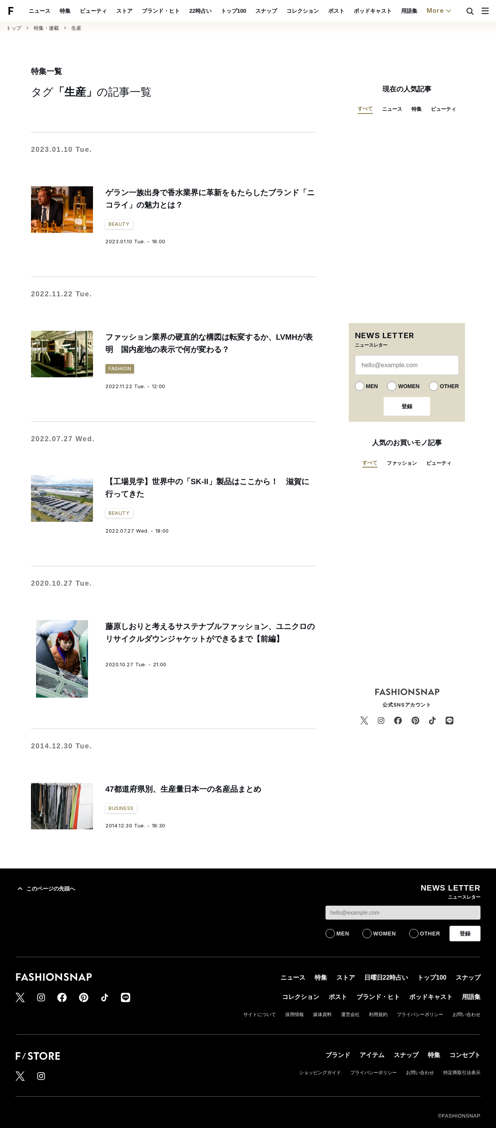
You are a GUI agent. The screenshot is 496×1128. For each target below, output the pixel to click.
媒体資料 (322, 1014)
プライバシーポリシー (420, 1014)
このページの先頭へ (45, 888)
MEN (372, 386)
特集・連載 (46, 28)
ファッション (402, 463)
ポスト (354, 11)
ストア (142, 11)
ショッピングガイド (320, 1072)
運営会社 (350, 1014)
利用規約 (378, 1014)
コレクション (320, 11)
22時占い (218, 11)
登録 (406, 406)
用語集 (427, 11)
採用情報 (294, 1014)
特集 (83, 11)
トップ (13, 28)
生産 (76, 28)
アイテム (372, 1055)
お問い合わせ (466, 1014)
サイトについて (259, 1014)
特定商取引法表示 (461, 1072)
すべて (365, 109)
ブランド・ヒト (179, 11)
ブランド (338, 1055)
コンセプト (465, 1055)
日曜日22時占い (386, 977)
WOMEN (408, 386)
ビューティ (111, 11)
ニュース (58, 11)
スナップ (284, 11)
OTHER (449, 386)
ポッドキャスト (391, 11)
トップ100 (251, 11)
